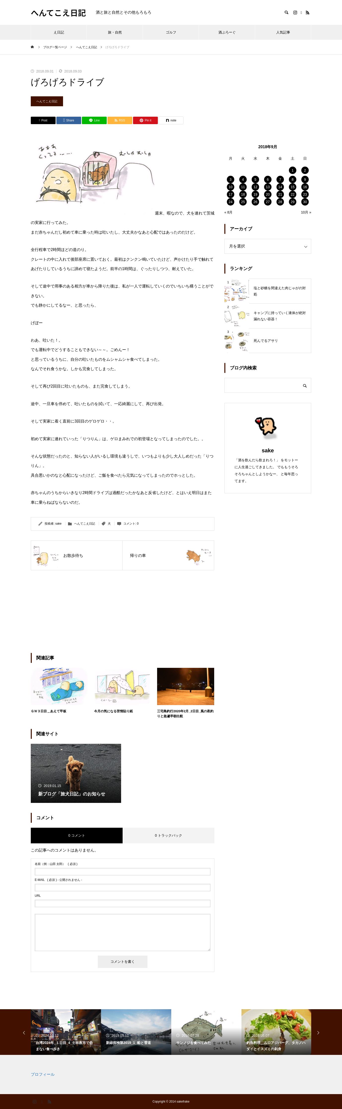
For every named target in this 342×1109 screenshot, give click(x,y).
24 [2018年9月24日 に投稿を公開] (231, 202)
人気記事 (283, 32)
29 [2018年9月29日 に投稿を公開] (293, 202)
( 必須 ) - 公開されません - (58, 879)
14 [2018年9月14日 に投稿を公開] (280, 187)
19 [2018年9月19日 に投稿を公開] (255, 194)
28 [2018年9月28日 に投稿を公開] (280, 202)
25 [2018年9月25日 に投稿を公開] (243, 202)
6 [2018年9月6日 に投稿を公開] (268, 179)
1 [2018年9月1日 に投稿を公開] (293, 170)
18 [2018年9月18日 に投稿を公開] (243, 194)
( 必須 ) (56, 863)
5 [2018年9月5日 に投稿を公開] (255, 179)
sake (58, 523)
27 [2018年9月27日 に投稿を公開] (268, 202)
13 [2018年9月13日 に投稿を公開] (268, 187)
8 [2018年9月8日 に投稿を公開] (293, 179)
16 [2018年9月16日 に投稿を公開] (305, 187)
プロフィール (43, 1074)
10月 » (306, 212)
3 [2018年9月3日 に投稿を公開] (231, 179)
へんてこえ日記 (46, 101)
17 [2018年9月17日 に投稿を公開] (231, 194)
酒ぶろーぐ (227, 32)
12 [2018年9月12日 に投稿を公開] (255, 187)
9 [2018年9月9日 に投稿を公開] (305, 179)
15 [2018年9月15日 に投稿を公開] (293, 187)
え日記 (59, 32)
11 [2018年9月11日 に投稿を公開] (243, 187)
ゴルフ (171, 32)
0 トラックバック (168, 835)
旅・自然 (115, 32)
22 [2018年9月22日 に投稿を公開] (293, 194)
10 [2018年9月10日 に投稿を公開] (231, 187)
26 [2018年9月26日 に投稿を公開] (255, 202)
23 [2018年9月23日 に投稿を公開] (305, 194)
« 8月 (228, 212)
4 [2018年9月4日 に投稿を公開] (243, 179)
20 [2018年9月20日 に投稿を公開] (268, 194)
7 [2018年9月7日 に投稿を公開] (280, 179)
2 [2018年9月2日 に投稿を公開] (305, 170)
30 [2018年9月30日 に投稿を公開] (305, 202)
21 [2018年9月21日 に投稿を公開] (280, 194)
